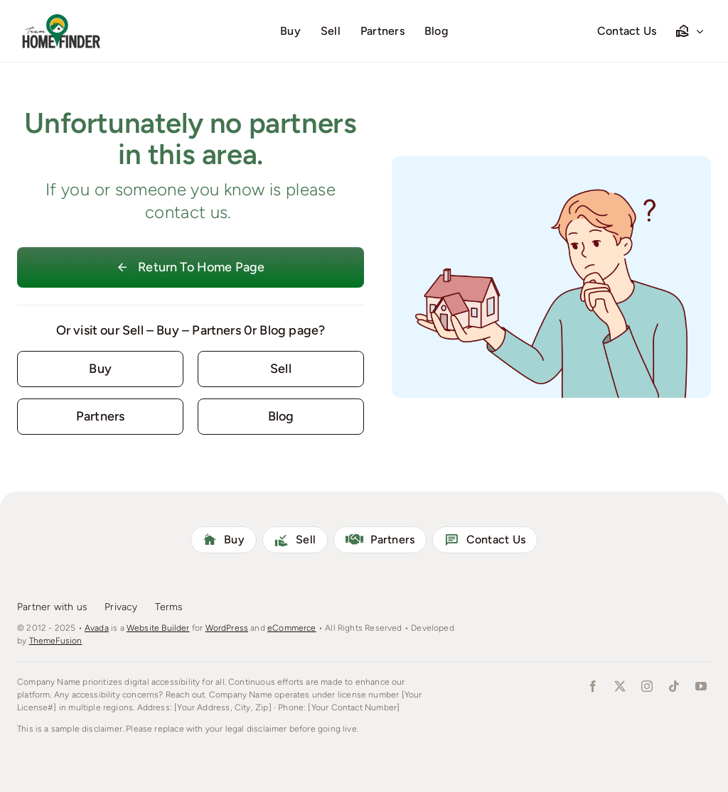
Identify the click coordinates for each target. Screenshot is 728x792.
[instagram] (647, 686)
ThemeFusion (55, 641)
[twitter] (620, 686)
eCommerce (291, 628)
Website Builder (158, 628)
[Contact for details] (100, 369)
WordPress (227, 628)
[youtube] (701, 686)
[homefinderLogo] (59, 18)
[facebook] (593, 686)
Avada (97, 628)
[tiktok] (674, 686)
